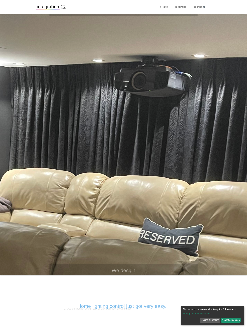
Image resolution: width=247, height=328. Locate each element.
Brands (180, 7)
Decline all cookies (210, 320)
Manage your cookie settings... (198, 313)
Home (163, 7)
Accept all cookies (231, 320)
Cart (199, 7)
